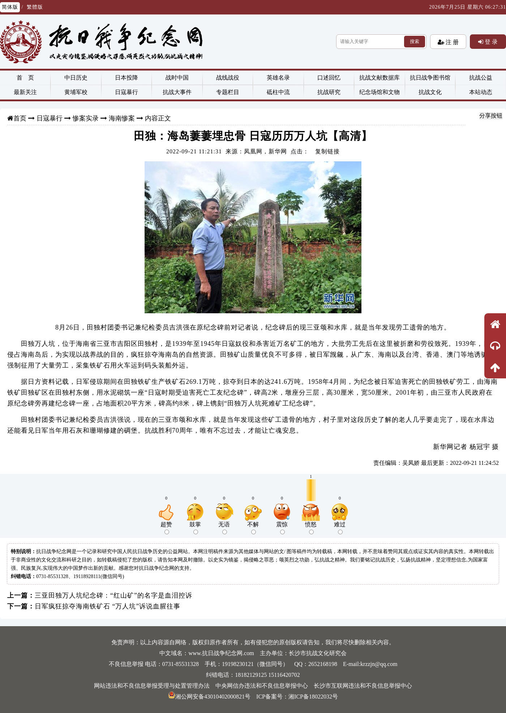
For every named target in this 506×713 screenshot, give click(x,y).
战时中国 (177, 78)
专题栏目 (227, 92)
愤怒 (311, 527)
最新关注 (25, 92)
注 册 (451, 42)
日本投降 (126, 78)
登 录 (490, 41)
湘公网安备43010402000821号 (209, 696)
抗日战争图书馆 (430, 78)
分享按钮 (490, 116)
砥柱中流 (278, 92)
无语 (224, 527)
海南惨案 (122, 118)
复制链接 (327, 151)
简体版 (10, 7)
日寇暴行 (126, 92)
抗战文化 (430, 92)
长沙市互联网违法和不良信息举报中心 (363, 686)
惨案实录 (86, 118)
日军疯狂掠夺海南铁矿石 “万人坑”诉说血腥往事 (107, 606)
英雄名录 (278, 78)
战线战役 (227, 78)
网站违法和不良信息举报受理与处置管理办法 (152, 686)
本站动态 (480, 92)
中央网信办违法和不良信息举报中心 (261, 686)
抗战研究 (328, 92)
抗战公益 (480, 78)
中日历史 (75, 78)
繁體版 (35, 7)
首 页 (25, 78)
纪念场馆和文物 (379, 92)
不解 (253, 527)
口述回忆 (328, 78)
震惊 (282, 527)
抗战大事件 (177, 92)
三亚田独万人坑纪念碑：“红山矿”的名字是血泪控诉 (113, 595)
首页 (19, 118)
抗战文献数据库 (379, 78)
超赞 (166, 527)
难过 (340, 527)
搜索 (414, 41)
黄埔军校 (75, 92)
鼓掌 (195, 527)
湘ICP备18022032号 (313, 696)
